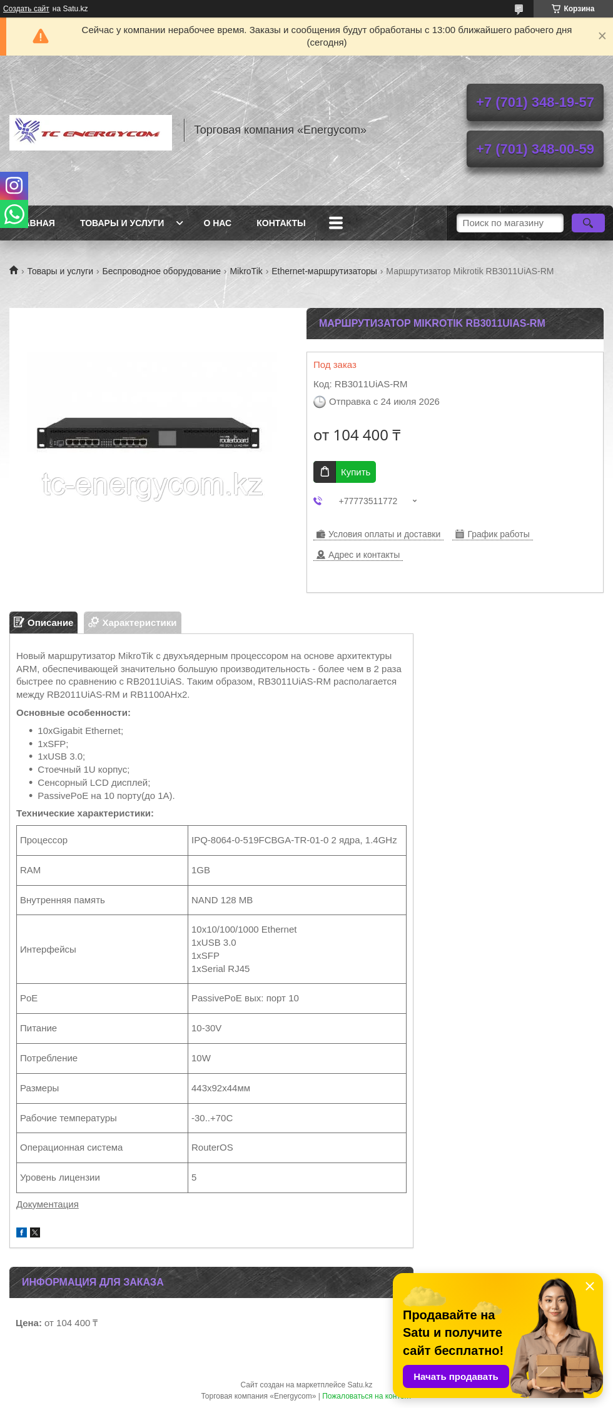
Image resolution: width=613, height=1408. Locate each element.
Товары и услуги (122, 223)
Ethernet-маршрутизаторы (324, 271)
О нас (217, 223)
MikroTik (246, 271)
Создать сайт (26, 8)
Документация (47, 1204)
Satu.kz (359, 1385)
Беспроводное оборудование (162, 271)
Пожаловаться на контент (367, 1396)
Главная (34, 223)
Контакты (280, 223)
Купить (355, 472)
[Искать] (588, 223)
